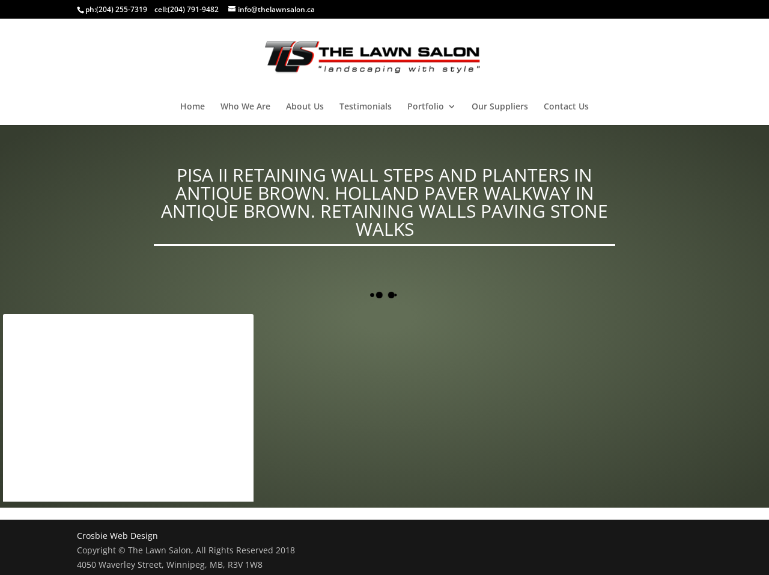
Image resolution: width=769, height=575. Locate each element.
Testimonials (365, 107)
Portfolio (425, 107)
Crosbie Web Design (117, 535)
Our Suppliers (500, 107)
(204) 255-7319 (121, 9)
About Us (305, 107)
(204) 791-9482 (193, 9)
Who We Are (245, 107)
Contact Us (566, 107)
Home (192, 107)
